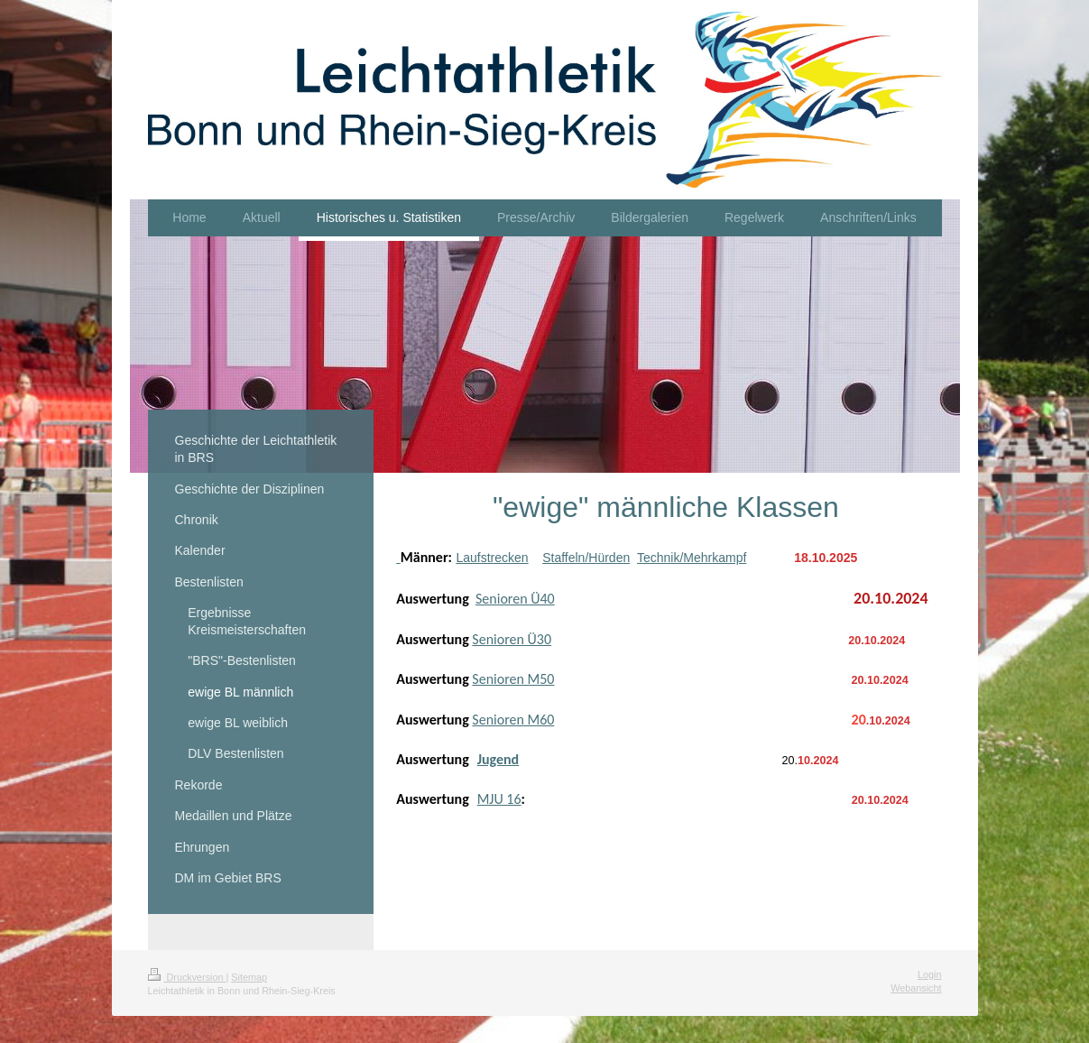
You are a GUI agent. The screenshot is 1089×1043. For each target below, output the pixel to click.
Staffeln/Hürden (586, 557)
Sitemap (249, 977)
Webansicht (916, 988)
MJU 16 (499, 799)
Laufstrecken (492, 557)
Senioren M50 (513, 679)
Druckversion (187, 977)
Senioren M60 (513, 719)
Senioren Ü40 (515, 598)
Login (929, 974)
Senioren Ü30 (511, 639)
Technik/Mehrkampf (691, 557)
